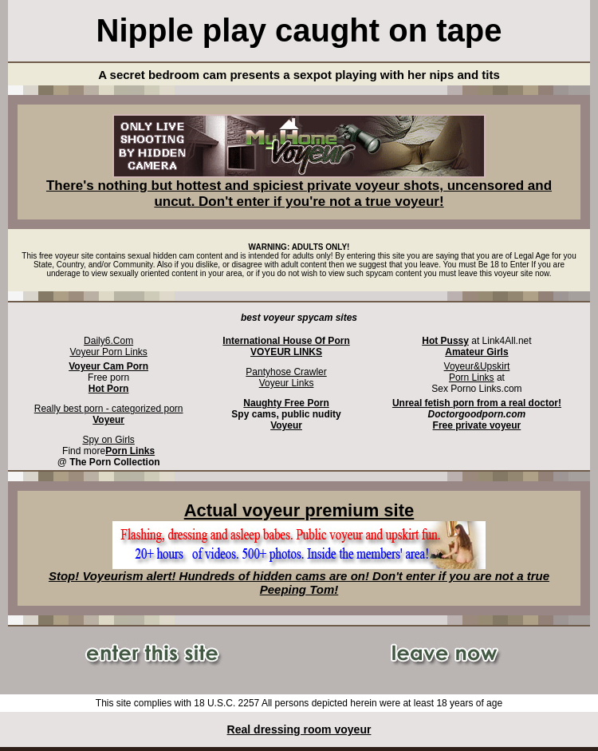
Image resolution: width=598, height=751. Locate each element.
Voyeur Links (286, 383)
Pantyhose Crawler (286, 371)
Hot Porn (109, 388)
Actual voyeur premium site (299, 510)
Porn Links (471, 377)
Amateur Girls (476, 352)
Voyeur (286, 425)
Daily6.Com (108, 340)
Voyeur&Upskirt (477, 366)
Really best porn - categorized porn (108, 408)
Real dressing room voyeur (299, 729)
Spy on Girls (108, 439)
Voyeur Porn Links (108, 352)
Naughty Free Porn (286, 403)
